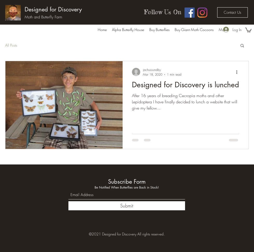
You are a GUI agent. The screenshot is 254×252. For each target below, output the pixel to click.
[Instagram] (202, 13)
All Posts (11, 45)
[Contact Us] (232, 12)
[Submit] (126, 205)
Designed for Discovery (53, 9)
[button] (248, 29)
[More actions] (238, 72)
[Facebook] (190, 13)
